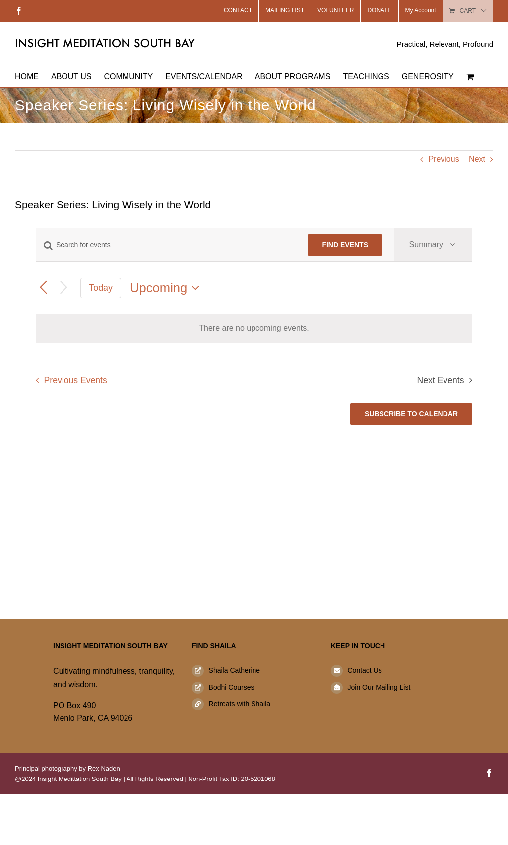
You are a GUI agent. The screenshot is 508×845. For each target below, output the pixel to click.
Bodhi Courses (231, 687)
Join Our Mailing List (378, 687)
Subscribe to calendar (411, 414)
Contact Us (364, 670)
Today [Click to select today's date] (101, 288)
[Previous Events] (43, 288)
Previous (443, 159)
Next (477, 159)
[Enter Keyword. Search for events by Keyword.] (166, 244)
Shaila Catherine (234, 670)
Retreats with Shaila (240, 704)
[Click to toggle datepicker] (167, 288)
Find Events (345, 245)
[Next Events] (63, 288)
